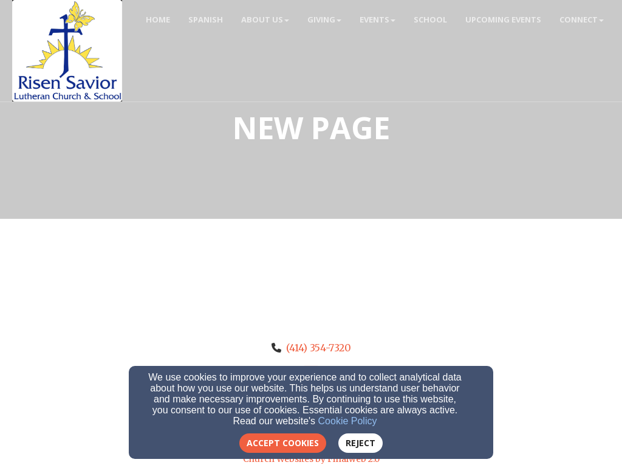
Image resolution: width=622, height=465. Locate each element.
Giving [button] (324, 19)
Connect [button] (581, 19)
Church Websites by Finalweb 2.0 (311, 458)
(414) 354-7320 (318, 348)
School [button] (430, 19)
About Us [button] (265, 19)
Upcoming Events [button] (503, 19)
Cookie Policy (347, 421)
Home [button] (158, 19)
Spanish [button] (205, 19)
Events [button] (377, 19)
